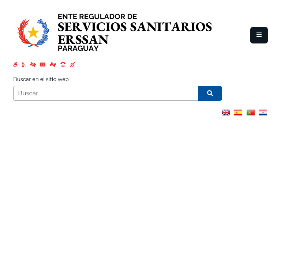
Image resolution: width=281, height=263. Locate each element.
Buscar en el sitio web (41, 79)
